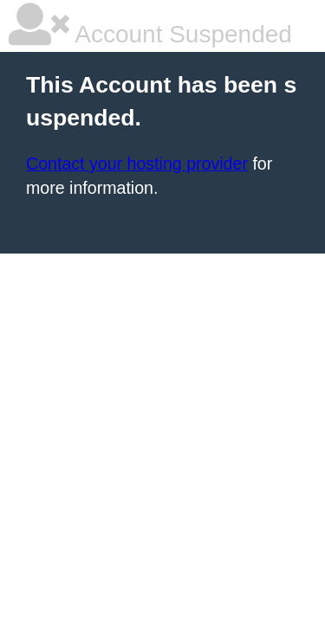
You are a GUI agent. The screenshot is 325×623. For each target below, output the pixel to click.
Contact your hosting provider (137, 163)
